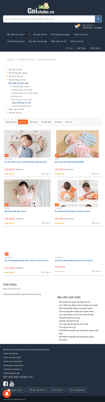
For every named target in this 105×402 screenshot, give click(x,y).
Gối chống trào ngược (60, 34)
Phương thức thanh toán (13, 365)
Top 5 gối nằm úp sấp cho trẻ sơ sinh (73, 324)
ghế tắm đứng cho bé (21, 106)
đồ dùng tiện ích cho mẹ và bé (24, 93)
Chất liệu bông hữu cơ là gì (69, 318)
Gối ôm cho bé (76, 41)
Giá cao (68, 122)
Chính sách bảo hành (12, 357)
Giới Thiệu (81, 48)
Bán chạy (34, 122)
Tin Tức (69, 48)
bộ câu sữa (16, 96)
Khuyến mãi (46, 122)
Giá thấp (58, 122)
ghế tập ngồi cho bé (20, 86)
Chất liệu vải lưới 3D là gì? (69, 321)
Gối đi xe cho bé (81, 34)
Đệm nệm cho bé (58, 41)
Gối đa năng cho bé (16, 41)
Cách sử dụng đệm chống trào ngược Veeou (76, 311)
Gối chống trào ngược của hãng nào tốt (74, 302)
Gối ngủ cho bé (40, 34)
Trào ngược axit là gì (67, 327)
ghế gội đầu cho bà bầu (22, 90)
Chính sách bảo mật (11, 373)
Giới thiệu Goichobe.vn (12, 369)
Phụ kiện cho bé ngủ (38, 41)
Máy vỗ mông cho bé (46, 59)
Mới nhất (23, 122)
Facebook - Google (92, 26)
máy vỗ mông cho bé (21, 102)
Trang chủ (11, 59)
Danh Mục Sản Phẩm (18, 34)
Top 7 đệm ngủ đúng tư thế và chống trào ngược (78, 305)
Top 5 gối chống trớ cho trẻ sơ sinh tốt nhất (76, 314)
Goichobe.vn (17, 399)
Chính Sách (95, 48)
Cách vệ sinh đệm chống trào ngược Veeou (76, 308)
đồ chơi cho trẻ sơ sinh (21, 99)
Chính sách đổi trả (10, 353)
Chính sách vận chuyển (12, 361)
